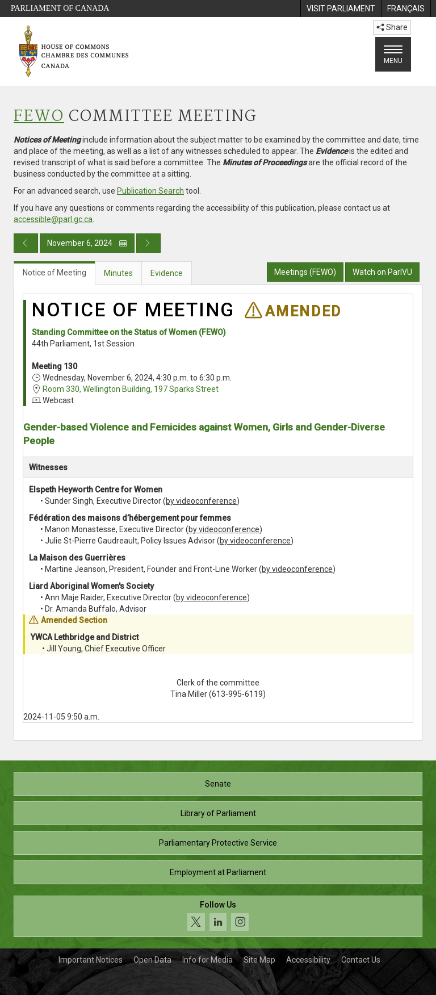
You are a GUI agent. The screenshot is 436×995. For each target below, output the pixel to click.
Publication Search (150, 190)
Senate (218, 783)
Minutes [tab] (118, 273)
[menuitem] (340, 8)
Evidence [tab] (166, 273)
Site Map (259, 959)
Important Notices (90, 959)
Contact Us (360, 959)
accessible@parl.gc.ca (53, 219)
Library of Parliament (218, 813)
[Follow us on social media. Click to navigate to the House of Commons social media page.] (218, 916)
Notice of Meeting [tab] (54, 272)
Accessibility (308, 959)
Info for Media (207, 959)
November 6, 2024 (87, 243)
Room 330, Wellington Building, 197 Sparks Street (131, 389)
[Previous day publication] (26, 243)
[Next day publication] (148, 243)
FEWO (39, 116)
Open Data (152, 959)
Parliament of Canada (60, 8)
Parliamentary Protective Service (218, 842)
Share (392, 27)
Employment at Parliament (218, 872)
